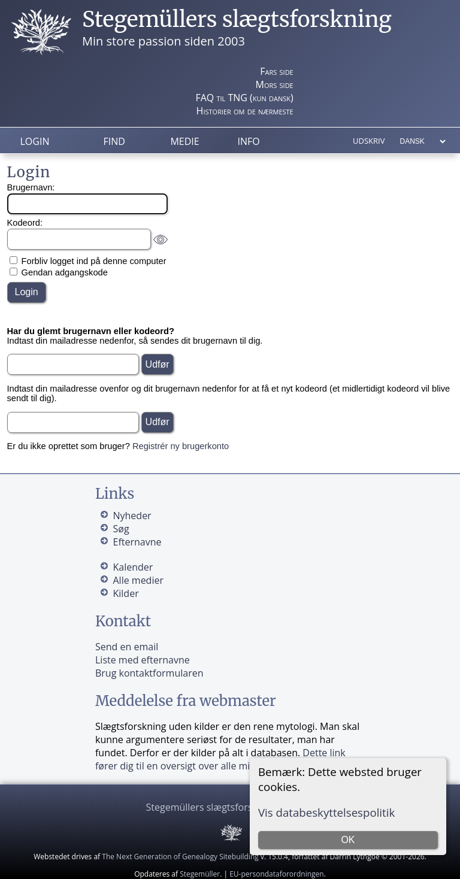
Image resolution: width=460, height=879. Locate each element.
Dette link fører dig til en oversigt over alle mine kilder (220, 759)
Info (248, 141)
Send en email (126, 646)
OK (348, 840)
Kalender (133, 567)
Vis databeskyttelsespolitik (326, 812)
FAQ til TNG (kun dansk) (244, 97)
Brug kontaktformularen (149, 673)
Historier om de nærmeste (244, 110)
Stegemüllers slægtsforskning (237, 19)
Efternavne (137, 541)
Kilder (125, 593)
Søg (121, 528)
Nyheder (132, 515)
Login (35, 141)
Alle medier (138, 580)
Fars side (276, 71)
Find (114, 141)
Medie (184, 141)
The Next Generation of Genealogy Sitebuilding (180, 856)
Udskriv (369, 140)
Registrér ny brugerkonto (180, 446)
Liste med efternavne (142, 659)
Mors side (274, 84)
